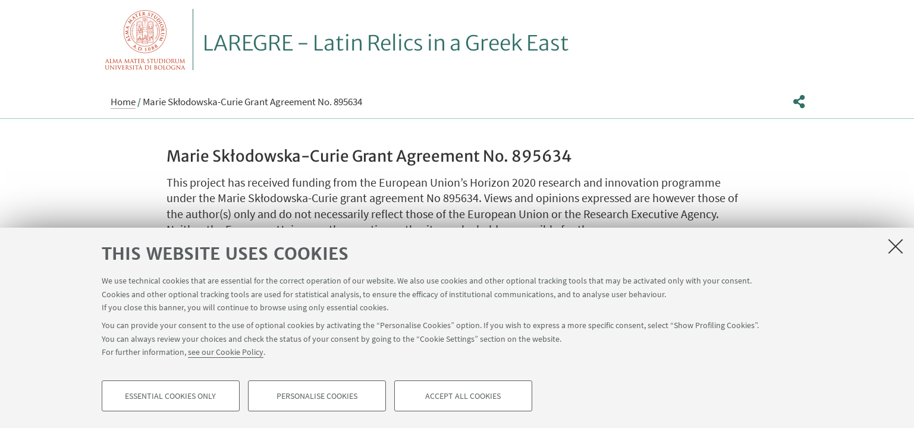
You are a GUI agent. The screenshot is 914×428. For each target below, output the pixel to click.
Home (123, 101)
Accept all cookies (463, 396)
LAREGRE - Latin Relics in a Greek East (386, 43)
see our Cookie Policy (225, 352)
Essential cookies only (170, 396)
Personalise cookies (317, 396)
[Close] (895, 246)
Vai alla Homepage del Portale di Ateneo (145, 39)
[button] (799, 101)
